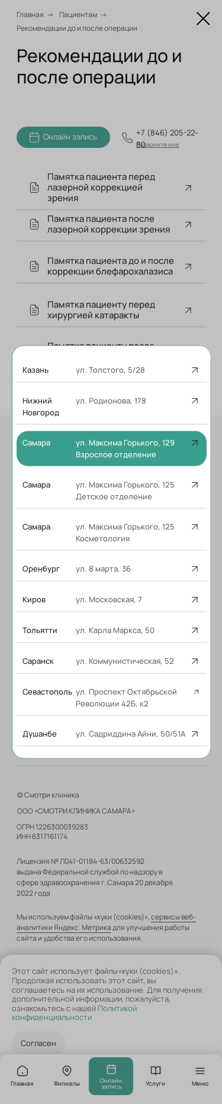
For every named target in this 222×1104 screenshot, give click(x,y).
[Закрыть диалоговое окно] (203, 18)
